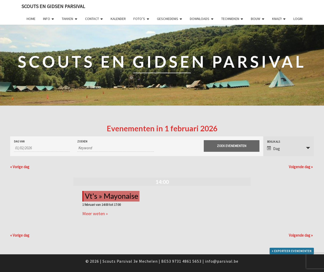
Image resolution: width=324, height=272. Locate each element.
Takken (67, 18)
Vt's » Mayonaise (111, 196)
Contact (92, 18)
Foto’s (139, 18)
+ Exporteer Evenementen (292, 251)
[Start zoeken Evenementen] (231, 146)
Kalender (118, 18)
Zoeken (82, 141)
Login (297, 18)
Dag (273, 148)
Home (31, 18)
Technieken (230, 18)
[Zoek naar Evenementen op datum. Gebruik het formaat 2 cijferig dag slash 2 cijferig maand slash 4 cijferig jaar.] (42, 148)
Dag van (19, 141)
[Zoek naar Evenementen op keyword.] (115, 148)
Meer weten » (95, 213)
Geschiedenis (167, 18)
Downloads (199, 18)
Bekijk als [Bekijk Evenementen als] (273, 141)
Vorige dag (19, 166)
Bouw (255, 18)
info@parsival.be (221, 261)
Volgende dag (301, 166)
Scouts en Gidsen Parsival (53, 6)
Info (46, 18)
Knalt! (277, 18)
